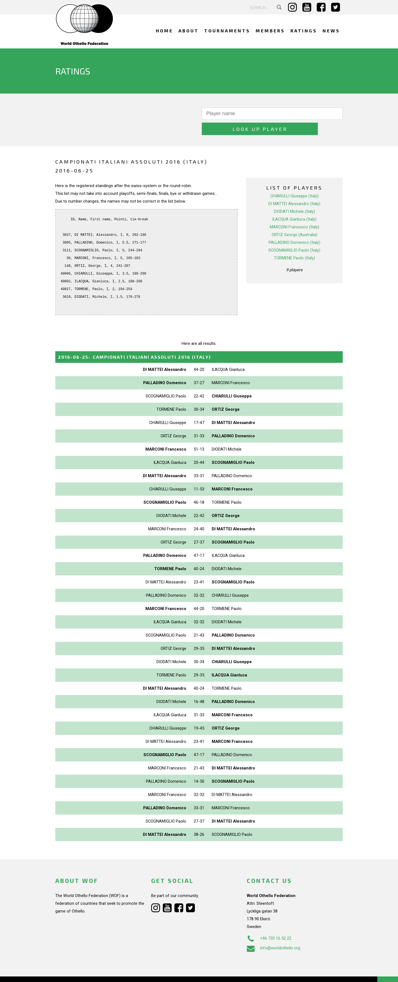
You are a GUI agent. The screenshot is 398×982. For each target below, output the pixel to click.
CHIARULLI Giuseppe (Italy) (294, 180)
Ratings (303, 30)
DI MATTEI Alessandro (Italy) (294, 188)
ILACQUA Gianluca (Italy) (294, 203)
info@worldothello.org (273, 932)
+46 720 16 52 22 (269, 923)
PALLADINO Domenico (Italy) (294, 227)
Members (270, 30)
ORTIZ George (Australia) (294, 219)
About (189, 30)
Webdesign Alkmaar (79, 972)
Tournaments (227, 30)
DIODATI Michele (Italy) (294, 196)
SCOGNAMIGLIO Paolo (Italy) (294, 234)
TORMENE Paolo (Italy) (294, 242)
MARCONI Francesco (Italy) (294, 211)
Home (164, 30)
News (331, 30)
